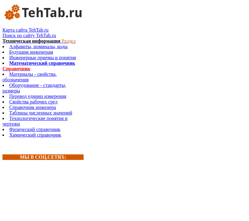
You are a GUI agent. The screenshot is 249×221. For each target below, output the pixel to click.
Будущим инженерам (31, 52)
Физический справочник (34, 129)
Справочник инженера (32, 107)
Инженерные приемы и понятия (42, 57)
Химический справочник (35, 135)
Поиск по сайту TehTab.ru (29, 35)
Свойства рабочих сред (33, 101)
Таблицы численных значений (40, 112)
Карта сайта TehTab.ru (25, 30)
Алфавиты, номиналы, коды (38, 46)
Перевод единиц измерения (37, 96)
